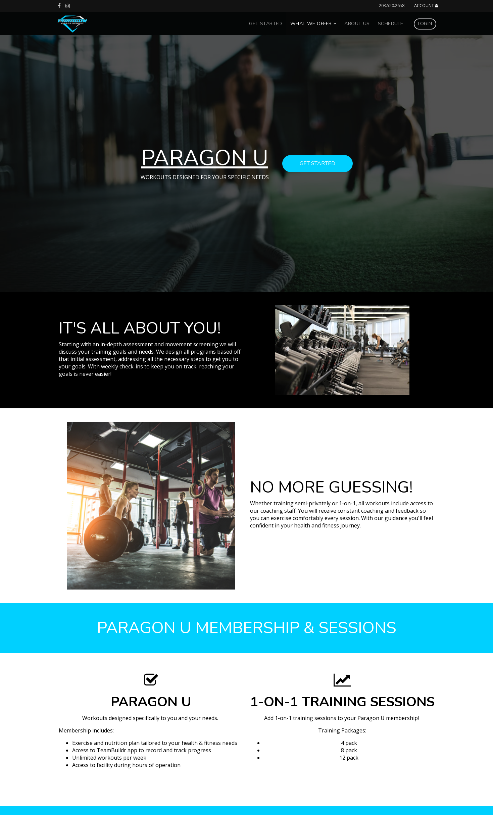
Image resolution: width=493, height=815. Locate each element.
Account (426, 5)
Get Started (265, 23)
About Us (356, 23)
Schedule (390, 23)
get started (317, 163)
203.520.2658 (391, 5)
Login (425, 23)
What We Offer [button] (313, 23)
